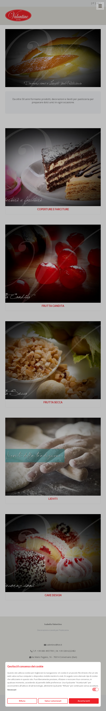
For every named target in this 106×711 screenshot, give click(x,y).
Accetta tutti (84, 701)
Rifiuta (22, 701)
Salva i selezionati (53, 701)
